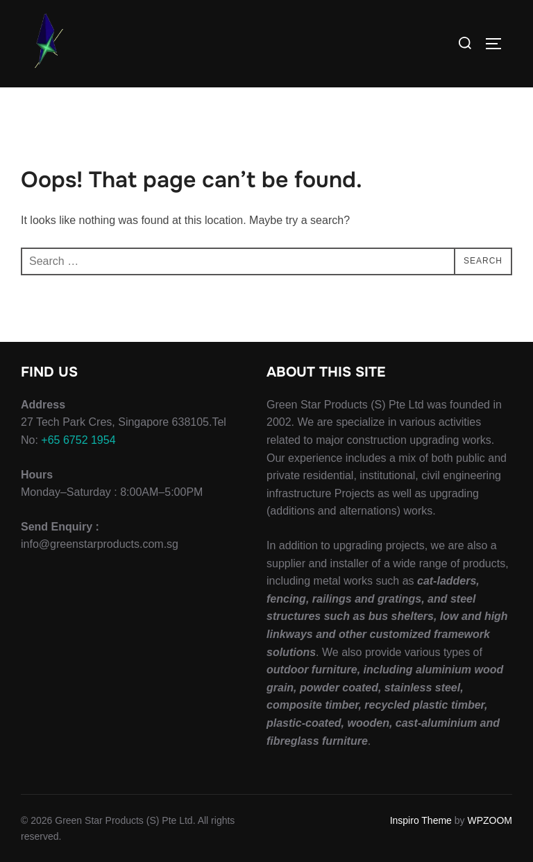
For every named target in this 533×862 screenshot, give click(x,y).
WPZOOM (489, 820)
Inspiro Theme (421, 820)
